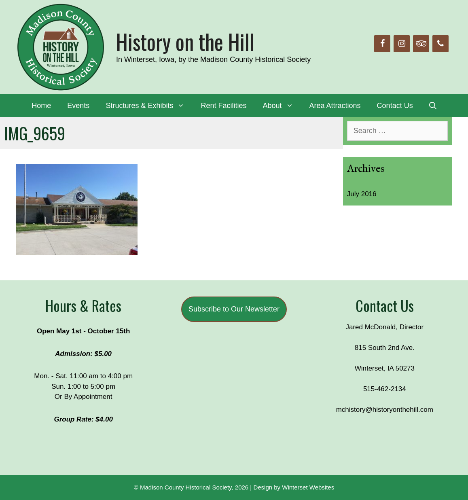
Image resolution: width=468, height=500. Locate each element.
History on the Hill (185, 41)
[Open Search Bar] (433, 105)
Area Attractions (335, 106)
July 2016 (362, 194)
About (282, 105)
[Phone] (440, 43)
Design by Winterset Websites (293, 487)
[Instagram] (402, 43)
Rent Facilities (223, 106)
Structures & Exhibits (149, 105)
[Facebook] (382, 43)
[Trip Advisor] (421, 43)
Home (41, 106)
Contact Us (395, 106)
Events (78, 106)
